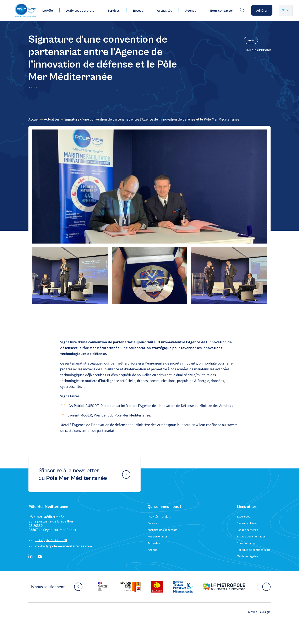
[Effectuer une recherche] (242, 10)
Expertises (243, 516)
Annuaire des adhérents (162, 530)
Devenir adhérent (248, 523)
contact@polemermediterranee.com (63, 546)
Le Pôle (47, 10)
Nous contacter (221, 10)
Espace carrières (247, 530)
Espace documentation (251, 536)
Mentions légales (247, 556)
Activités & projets (159, 516)
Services (114, 10)
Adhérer (261, 10)
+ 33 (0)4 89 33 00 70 (51, 539)
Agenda (190, 10)
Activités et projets (80, 10)
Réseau (138, 10)
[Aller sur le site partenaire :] (102, 587)
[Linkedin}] (30, 556)
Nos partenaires (158, 536)
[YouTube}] (40, 556)
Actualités (164, 10)
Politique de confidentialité (254, 550)
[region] (149, 119)
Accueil (33, 119)
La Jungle (265, 612)
